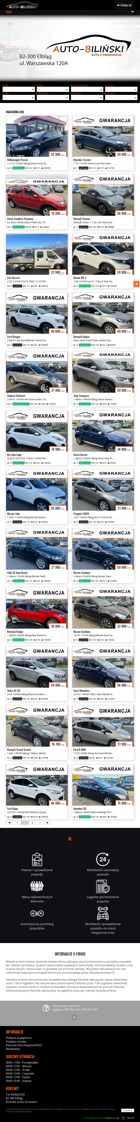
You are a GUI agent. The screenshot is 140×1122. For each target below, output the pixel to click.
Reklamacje (13, 1049)
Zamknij (128, 1110)
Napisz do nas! (101, 1118)
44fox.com (127, 1118)
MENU (9, 12)
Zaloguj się (124, 5)
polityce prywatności (24, 1111)
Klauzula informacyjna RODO (24, 1045)
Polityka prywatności (19, 1038)
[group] (70, 48)
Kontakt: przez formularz (21, 1102)
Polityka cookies (16, 1041)
